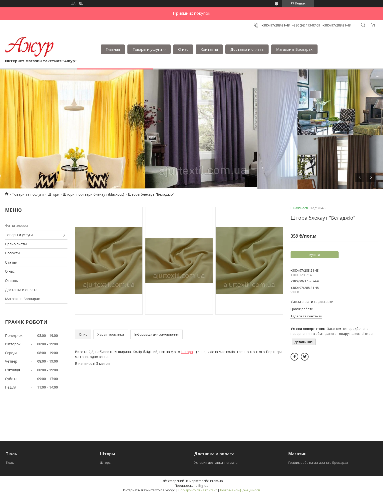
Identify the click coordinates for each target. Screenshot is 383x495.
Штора (187, 351)
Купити (314, 255)
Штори (53, 194)
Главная (113, 49)
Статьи (11, 262)
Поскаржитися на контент (197, 490)
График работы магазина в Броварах (318, 462)
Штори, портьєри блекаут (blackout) (93, 194)
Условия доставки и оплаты (216, 462)
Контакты (209, 49)
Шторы (105, 462)
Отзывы (11, 280)
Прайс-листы (16, 244)
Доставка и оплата (247, 49)
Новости (12, 253)
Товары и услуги (147, 49)
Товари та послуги (28, 194)
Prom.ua (216, 481)
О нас (183, 49)
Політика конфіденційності (240, 490)
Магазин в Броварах (294, 49)
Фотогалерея (16, 225)
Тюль (10, 462)
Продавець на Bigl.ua (191, 485)
